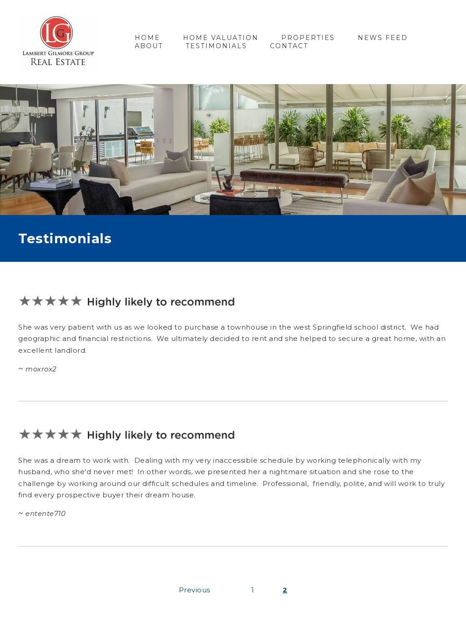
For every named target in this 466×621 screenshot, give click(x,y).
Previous (194, 590)
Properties (308, 38)
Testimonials (216, 46)
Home (147, 38)
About (149, 46)
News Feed (383, 38)
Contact (289, 46)
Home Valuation (220, 38)
